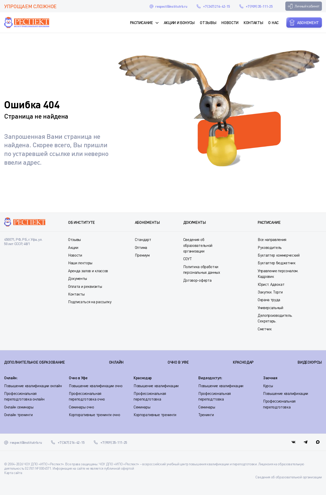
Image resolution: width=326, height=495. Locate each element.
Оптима (141, 247)
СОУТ (187, 258)
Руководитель (270, 247)
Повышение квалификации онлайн (33, 385)
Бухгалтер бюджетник (277, 262)
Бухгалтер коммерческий (279, 255)
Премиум (142, 255)
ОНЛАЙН (116, 362)
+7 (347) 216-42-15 (216, 6)
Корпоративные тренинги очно (94, 414)
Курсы (268, 385)
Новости (229, 22)
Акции (73, 247)
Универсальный (270, 307)
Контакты (253, 22)
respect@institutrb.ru (171, 6)
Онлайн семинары (18, 407)
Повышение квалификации (156, 385)
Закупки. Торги (270, 292)
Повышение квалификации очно (95, 385)
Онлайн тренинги (18, 414)
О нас (273, 22)
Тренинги (206, 414)
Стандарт (143, 239)
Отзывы (208, 22)
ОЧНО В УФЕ (178, 362)
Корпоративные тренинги (155, 414)
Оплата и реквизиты (85, 286)
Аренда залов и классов (88, 270)
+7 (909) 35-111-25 (259, 6)
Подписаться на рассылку (90, 301)
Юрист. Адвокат (271, 284)
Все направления (272, 239)
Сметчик (265, 329)
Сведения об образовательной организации (197, 245)
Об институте (81, 222)
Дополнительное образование (34, 362)
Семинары (142, 407)
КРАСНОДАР (243, 362)
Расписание (141, 22)
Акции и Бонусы (179, 22)
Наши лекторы (80, 262)
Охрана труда (269, 299)
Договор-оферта (197, 280)
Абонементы (147, 222)
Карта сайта (13, 472)
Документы (77, 278)
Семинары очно (81, 407)
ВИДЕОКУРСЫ (310, 362)
